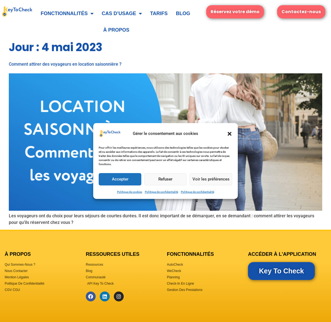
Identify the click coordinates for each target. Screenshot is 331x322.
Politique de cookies (129, 191)
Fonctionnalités (67, 13)
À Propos (116, 30)
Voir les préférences (210, 179)
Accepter (120, 179)
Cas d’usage (122, 13)
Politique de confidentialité (161, 191)
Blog (183, 13)
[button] (229, 134)
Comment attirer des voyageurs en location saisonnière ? (65, 64)
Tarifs (159, 13)
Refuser (165, 179)
